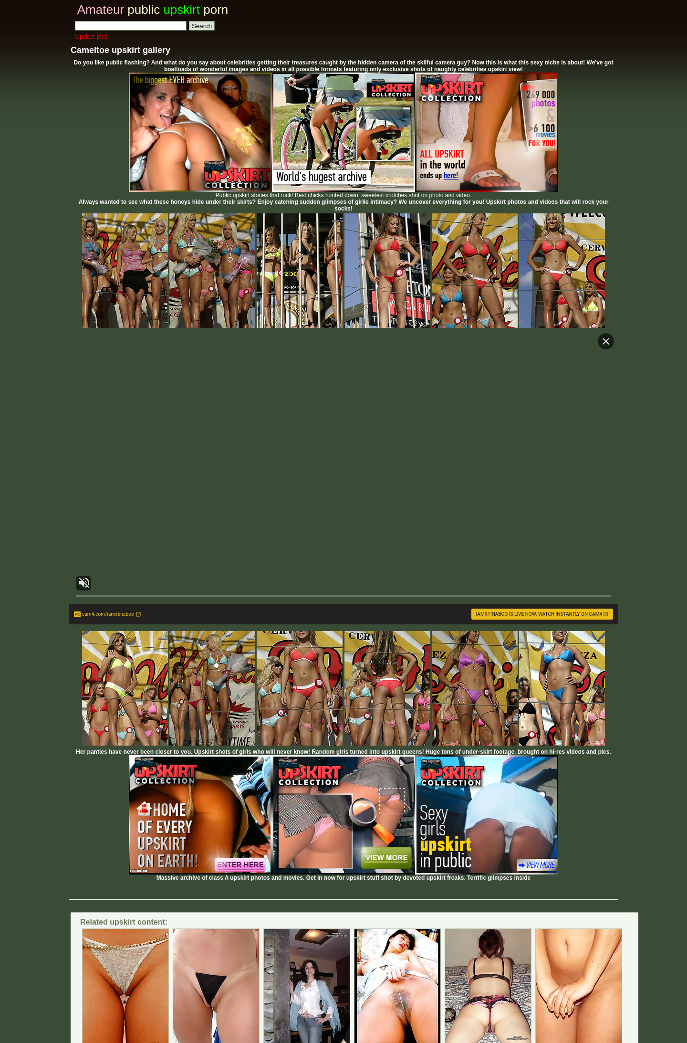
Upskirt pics (91, 36)
